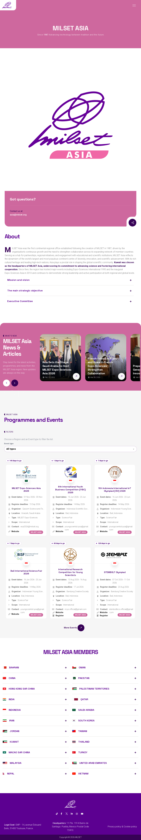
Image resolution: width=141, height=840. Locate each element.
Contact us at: (16, 211)
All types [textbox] (11, 449)
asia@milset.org (18, 214)
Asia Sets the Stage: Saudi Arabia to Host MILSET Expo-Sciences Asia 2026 (56, 367)
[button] (14, 383)
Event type (8, 444)
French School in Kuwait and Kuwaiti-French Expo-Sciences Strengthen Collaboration (103, 366)
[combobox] (70, 449)
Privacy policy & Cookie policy (122, 826)
